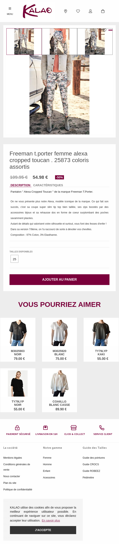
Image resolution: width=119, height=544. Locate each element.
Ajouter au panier (59, 279)
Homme (47, 464)
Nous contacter (11, 476)
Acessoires (49, 477)
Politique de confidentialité (17, 489)
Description (20, 185)
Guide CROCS (91, 464)
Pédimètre (88, 477)
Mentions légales (12, 457)
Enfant (46, 471)
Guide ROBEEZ (91, 471)
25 (14, 259)
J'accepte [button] (43, 530)
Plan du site (9, 483)
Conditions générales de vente (16, 467)
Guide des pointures (94, 457)
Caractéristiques (48, 185)
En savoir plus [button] (51, 520)
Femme (47, 457)
